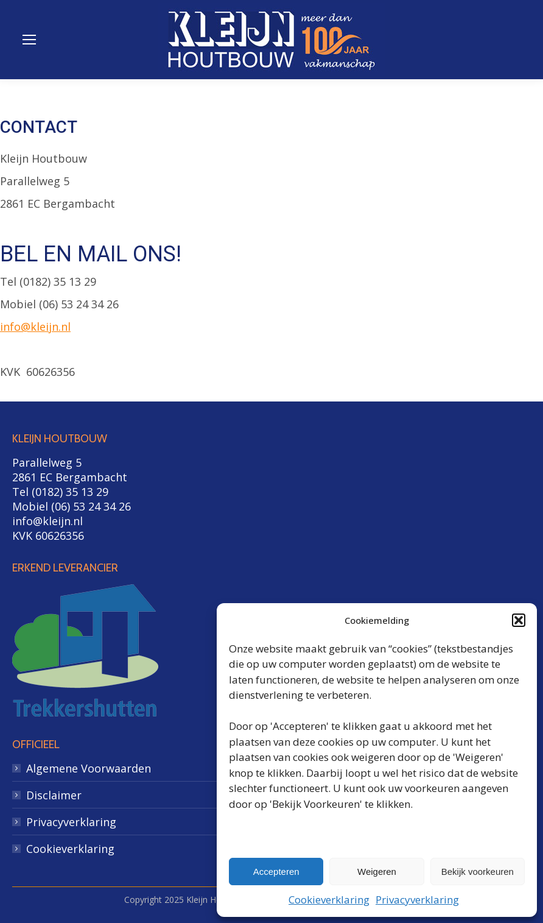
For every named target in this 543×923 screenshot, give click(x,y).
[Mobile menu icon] (29, 40)
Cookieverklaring (329, 900)
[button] (519, 620)
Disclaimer (54, 795)
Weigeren (376, 871)
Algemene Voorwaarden (88, 768)
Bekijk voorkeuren (477, 871)
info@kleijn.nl (35, 326)
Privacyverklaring (417, 900)
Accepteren (276, 871)
